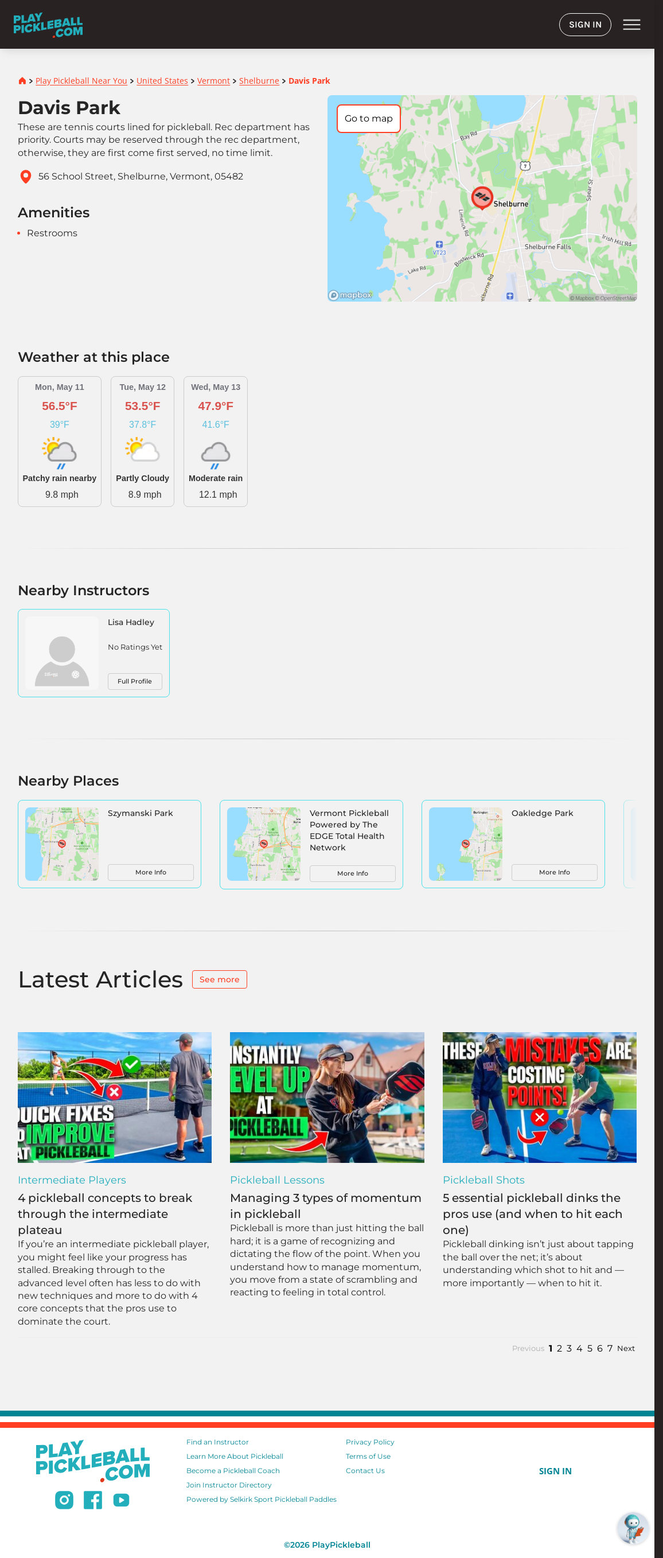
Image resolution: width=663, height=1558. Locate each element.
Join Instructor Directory (229, 1485)
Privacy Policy (370, 1442)
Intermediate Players (72, 1180)
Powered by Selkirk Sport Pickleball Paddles (261, 1499)
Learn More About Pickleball (234, 1456)
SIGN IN (585, 24)
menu (632, 24)
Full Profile (135, 681)
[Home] (48, 24)
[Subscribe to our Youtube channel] (121, 1501)
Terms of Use (368, 1456)
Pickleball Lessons (277, 1180)
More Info (150, 872)
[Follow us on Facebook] (93, 1501)
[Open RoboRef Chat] (633, 1528)
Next (626, 1348)
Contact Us (365, 1470)
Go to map (369, 118)
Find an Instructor (217, 1442)
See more (220, 979)
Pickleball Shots (484, 1180)
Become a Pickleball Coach (233, 1470)
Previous (528, 1348)
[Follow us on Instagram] (64, 1501)
